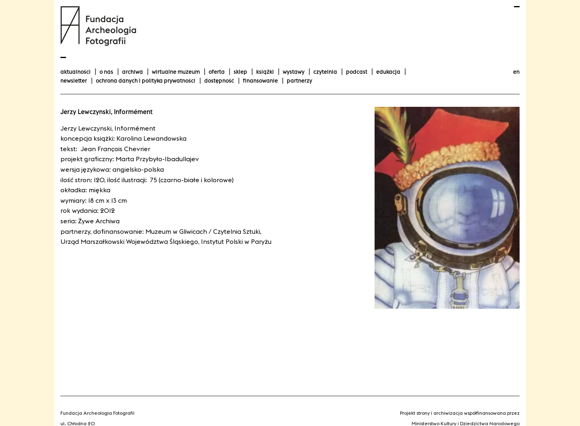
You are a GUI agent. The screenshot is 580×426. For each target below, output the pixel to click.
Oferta (217, 71)
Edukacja (388, 71)
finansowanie (260, 80)
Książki (265, 71)
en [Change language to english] (516, 71)
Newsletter (73, 80)
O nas (106, 71)
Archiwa (132, 71)
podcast (356, 71)
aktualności (75, 71)
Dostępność (219, 80)
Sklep (240, 71)
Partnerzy (299, 80)
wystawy (293, 71)
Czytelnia (325, 71)
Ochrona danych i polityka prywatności (145, 80)
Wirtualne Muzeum (176, 71)
